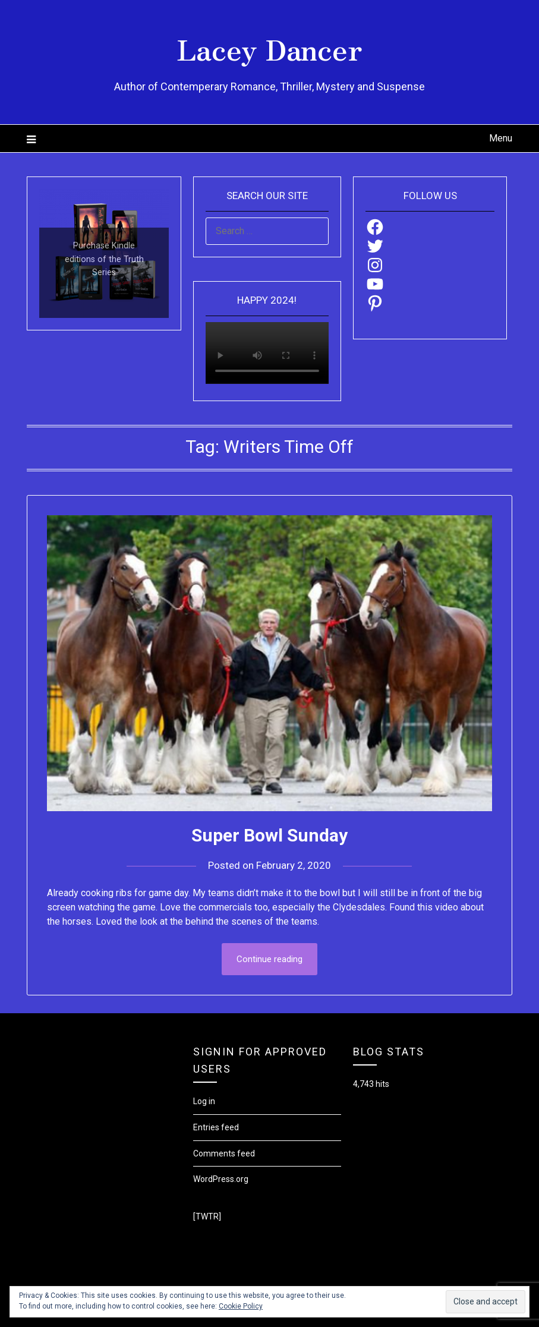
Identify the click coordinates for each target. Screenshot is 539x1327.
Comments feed (224, 1153)
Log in (204, 1101)
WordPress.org (220, 1179)
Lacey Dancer (269, 48)
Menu (500, 138)
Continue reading (269, 959)
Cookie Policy (241, 1306)
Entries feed (216, 1127)
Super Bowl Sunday (269, 835)
